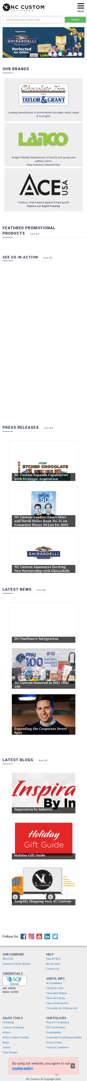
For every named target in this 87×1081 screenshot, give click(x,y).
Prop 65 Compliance (57, 1022)
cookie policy (22, 1068)
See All (35, 234)
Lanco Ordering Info (57, 1003)
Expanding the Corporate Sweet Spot (41, 725)
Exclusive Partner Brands (17, 963)
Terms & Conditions (57, 1047)
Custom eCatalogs (13, 1027)
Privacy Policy (54, 1042)
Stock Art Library (55, 998)
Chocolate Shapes (56, 993)
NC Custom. (33, 1079)
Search (75, 19)
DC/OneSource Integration (38, 633)
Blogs (6, 1042)
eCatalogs (8, 1022)
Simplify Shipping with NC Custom (43, 895)
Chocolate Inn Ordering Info (62, 1008)
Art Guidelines (54, 983)
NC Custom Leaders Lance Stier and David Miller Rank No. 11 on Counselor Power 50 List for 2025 (42, 516)
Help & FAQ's (53, 958)
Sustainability (53, 1032)
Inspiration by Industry (36, 803)
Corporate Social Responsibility (64, 1037)
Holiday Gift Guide (34, 849)
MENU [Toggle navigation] (80, 9)
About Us (8, 958)
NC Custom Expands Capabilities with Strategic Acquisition (42, 471)
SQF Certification (55, 1027)
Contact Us (52, 968)
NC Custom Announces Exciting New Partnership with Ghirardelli (42, 563)
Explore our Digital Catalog (43, 206)
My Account (53, 963)
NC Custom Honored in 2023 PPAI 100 (42, 679)
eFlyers (7, 1032)
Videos (7, 1047)
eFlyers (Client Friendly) (16, 1037)
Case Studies (10, 1052)
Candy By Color (55, 988)
